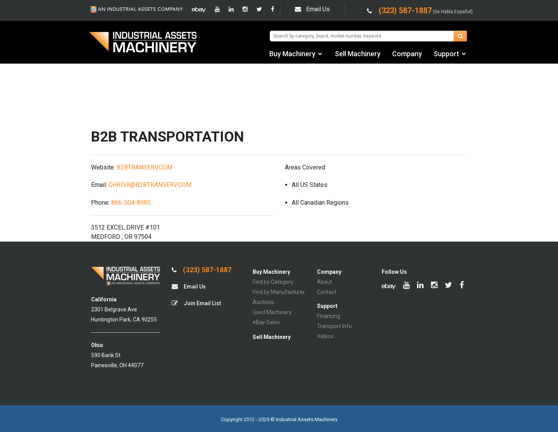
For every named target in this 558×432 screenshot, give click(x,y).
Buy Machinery (292, 54)
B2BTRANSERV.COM (144, 167)
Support (446, 54)
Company (407, 54)
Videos (325, 336)
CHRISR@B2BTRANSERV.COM (149, 184)
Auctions (263, 302)
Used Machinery (272, 312)
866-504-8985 (131, 202)
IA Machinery (143, 43)
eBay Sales (266, 322)
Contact (326, 292)
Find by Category (273, 282)
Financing (328, 316)
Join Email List (196, 303)
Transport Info (334, 326)
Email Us (312, 9)
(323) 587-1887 (201, 270)
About (324, 282)
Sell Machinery (358, 54)
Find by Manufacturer (279, 292)
